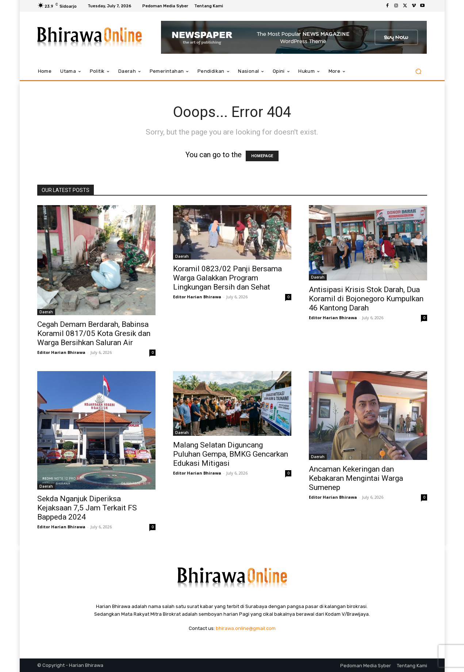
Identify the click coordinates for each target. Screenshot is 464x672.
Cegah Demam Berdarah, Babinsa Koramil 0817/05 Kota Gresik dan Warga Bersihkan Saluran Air (93, 333)
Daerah (46, 311)
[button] (418, 71)
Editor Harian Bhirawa (61, 352)
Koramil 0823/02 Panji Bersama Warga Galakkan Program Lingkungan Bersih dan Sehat (227, 277)
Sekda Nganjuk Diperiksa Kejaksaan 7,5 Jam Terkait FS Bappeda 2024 (87, 507)
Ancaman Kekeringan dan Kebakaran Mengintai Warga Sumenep (356, 478)
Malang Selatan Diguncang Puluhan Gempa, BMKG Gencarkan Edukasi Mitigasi (230, 454)
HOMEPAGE (262, 156)
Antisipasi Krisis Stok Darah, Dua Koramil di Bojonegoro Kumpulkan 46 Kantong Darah (366, 298)
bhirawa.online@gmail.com (246, 628)
